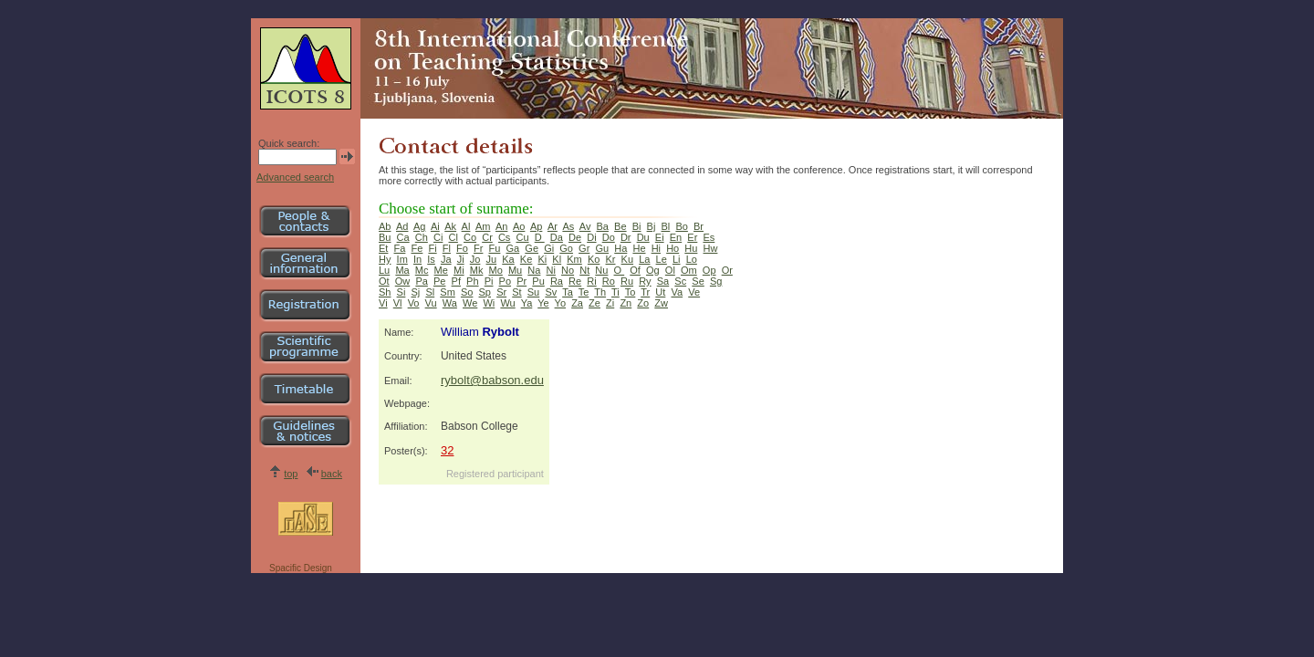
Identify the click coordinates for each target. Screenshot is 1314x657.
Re (574, 281)
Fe (417, 248)
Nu (601, 270)
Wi (489, 302)
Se (698, 281)
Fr (478, 248)
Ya (527, 302)
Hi (656, 248)
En (676, 237)
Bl (666, 226)
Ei (659, 237)
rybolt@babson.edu (492, 380)
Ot (384, 281)
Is (431, 259)
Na (533, 270)
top (290, 473)
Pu (538, 281)
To (630, 292)
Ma (402, 270)
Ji (460, 259)
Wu (507, 302)
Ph (472, 281)
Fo (462, 248)
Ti (615, 292)
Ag (419, 226)
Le (661, 259)
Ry (645, 281)
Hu (690, 248)
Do (608, 237)
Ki (542, 259)
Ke (526, 259)
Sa (663, 281)
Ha (620, 248)
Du (643, 237)
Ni (551, 270)
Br (699, 226)
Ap (536, 226)
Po (505, 281)
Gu (602, 248)
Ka (508, 259)
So (467, 292)
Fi (432, 248)
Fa (400, 248)
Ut (660, 292)
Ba (603, 226)
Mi (459, 270)
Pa (421, 281)
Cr (487, 237)
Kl (556, 259)
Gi (549, 248)
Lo (691, 259)
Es (708, 237)
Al (466, 226)
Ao (519, 226)
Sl (429, 292)
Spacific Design (300, 568)
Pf (456, 281)
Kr (610, 259)
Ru (626, 281)
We (470, 302)
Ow (403, 281)
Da (556, 237)
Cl (452, 237)
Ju (491, 259)
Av (585, 226)
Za (577, 302)
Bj (651, 226)
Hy (385, 259)
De (574, 237)
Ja (446, 259)
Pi (489, 281)
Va (677, 292)
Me (441, 270)
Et (383, 248)
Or (727, 270)
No (567, 270)
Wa (450, 302)
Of (635, 270)
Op (709, 270)
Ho (672, 248)
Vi (383, 302)
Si (401, 292)
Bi (636, 226)
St (516, 292)
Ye (542, 302)
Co (470, 237)
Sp (485, 292)
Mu (515, 270)
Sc (680, 281)
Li (677, 259)
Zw (661, 302)
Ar (553, 226)
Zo (643, 302)
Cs (504, 237)
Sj (416, 292)
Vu (431, 302)
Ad (402, 226)
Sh (385, 292)
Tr (645, 292)
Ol (670, 270)
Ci (438, 237)
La (644, 259)
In (417, 259)
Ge (531, 248)
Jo (475, 259)
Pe (439, 281)
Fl (447, 248)
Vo (414, 302)
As (568, 226)
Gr (584, 248)
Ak (450, 226)
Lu (384, 270)
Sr (501, 292)
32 (447, 450)
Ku (627, 259)
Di (591, 237)
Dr (625, 237)
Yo (560, 302)
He (638, 248)
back (331, 473)
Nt (584, 270)
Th (600, 292)
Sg (716, 281)
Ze (594, 302)
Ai (435, 226)
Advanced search (295, 177)
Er (692, 237)
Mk (477, 270)
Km (574, 259)
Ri (591, 281)
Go (566, 248)
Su (533, 292)
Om (689, 270)
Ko (594, 259)
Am (483, 226)
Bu (385, 237)
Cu (522, 237)
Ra (556, 281)
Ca (403, 237)
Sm (447, 292)
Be (620, 226)
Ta (567, 292)
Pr (521, 281)
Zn (625, 302)
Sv (551, 292)
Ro (608, 281)
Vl (397, 302)
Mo (496, 270)
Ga (513, 248)
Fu (495, 248)
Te (584, 292)
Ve (694, 292)
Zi (610, 302)
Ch (421, 237)
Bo (681, 226)
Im (402, 259)
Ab (385, 226)
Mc (422, 270)
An (501, 226)
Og (653, 270)
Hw (711, 248)
